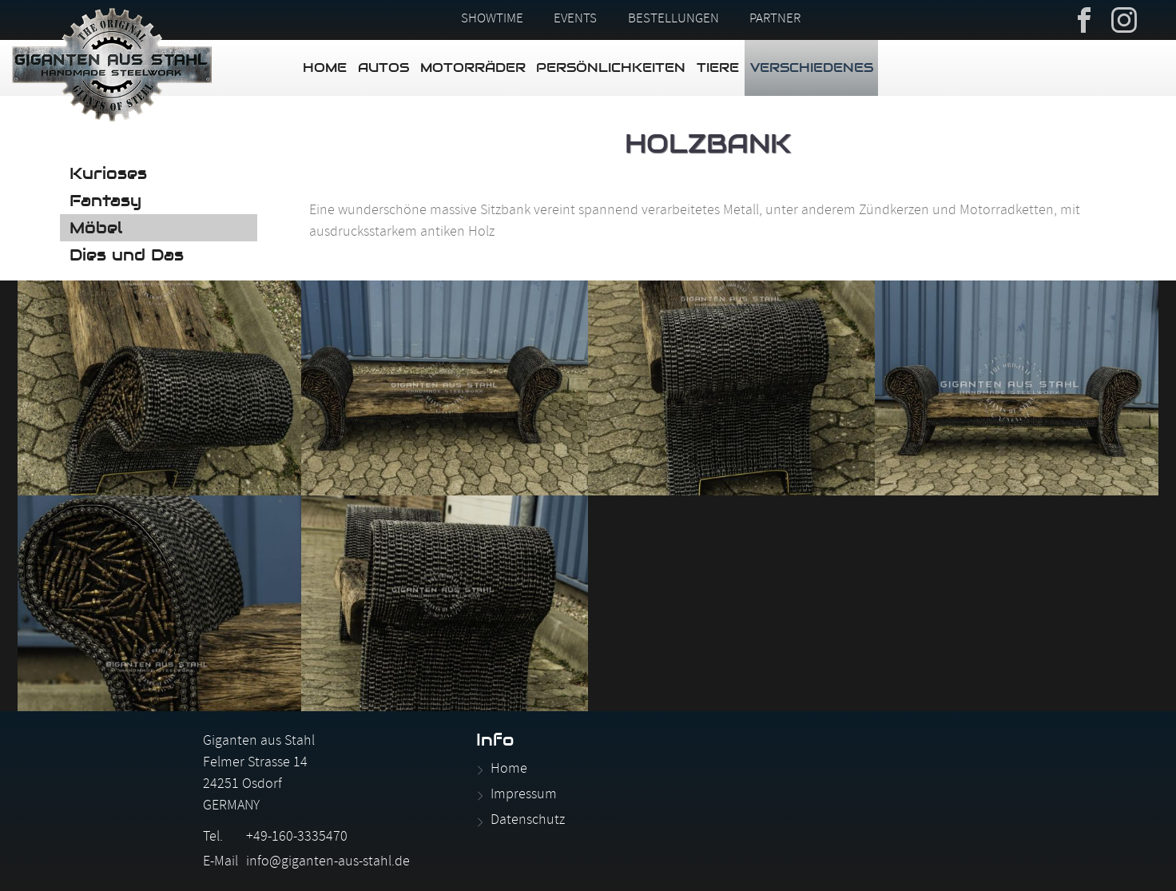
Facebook (1084, 18)
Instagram (1124, 18)
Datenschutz (528, 821)
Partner (775, 20)
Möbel (96, 227)
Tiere (718, 67)
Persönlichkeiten (610, 67)
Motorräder (473, 67)
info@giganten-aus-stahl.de (328, 862)
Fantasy (105, 200)
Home (325, 67)
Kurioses (108, 173)
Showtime (492, 20)
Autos (383, 67)
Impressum (524, 795)
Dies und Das (127, 255)
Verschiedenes (811, 67)
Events (575, 20)
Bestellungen (673, 20)
